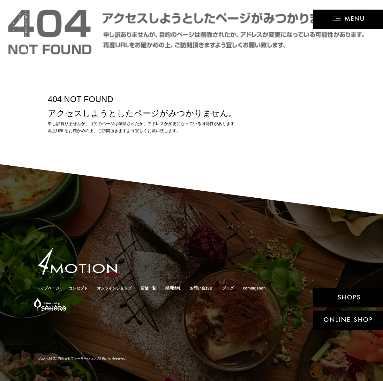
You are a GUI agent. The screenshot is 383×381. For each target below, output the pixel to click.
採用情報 (173, 288)
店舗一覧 (148, 288)
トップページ (47, 288)
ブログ (228, 288)
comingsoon (254, 288)
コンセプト (78, 288)
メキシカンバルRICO (84, 305)
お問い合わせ (201, 288)
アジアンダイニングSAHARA (49, 305)
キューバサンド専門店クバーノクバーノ (124, 305)
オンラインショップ (114, 288)
